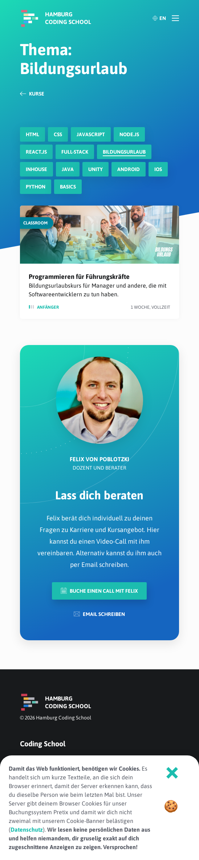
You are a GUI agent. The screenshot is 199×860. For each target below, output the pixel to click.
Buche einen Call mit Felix (99, 591)
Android (128, 169)
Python (35, 187)
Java (68, 169)
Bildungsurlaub (124, 152)
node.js (129, 134)
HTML (32, 134)
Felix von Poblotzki (99, 459)
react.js (36, 152)
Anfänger (48, 307)
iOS (158, 169)
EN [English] (159, 18)
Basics (68, 187)
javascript (91, 134)
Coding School (42, 743)
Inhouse (36, 169)
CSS (58, 134)
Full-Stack (74, 152)
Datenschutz (27, 829)
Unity (95, 169)
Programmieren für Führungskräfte (79, 276)
